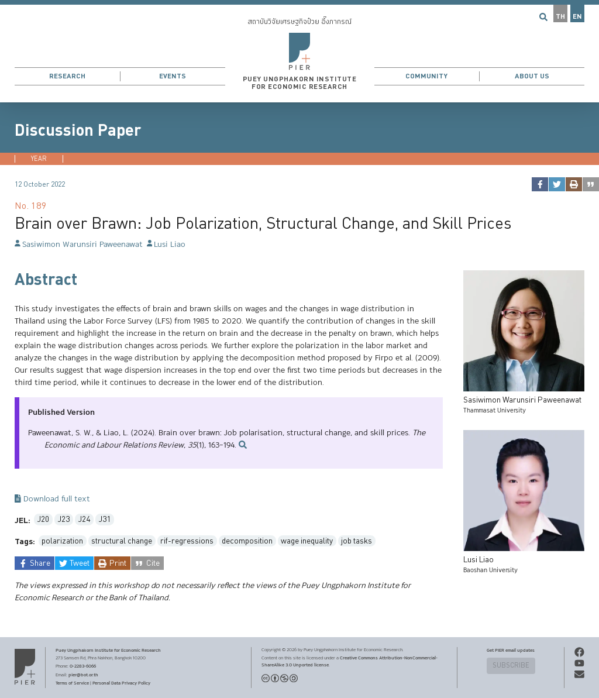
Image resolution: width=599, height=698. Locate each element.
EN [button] (577, 16)
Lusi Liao (166, 244)
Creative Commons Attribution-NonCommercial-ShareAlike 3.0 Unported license (349, 661)
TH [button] (560, 16)
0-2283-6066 (83, 666)
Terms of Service (72, 683)
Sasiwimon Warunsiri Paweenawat (79, 244)
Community (426, 76)
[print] (573, 184)
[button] (299, 51)
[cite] (590, 184)
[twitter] (556, 184)
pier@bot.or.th (83, 675)
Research (67, 76)
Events (172, 76)
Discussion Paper (78, 130)
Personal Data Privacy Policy (121, 683)
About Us (532, 76)
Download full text (52, 499)
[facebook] (539, 184)
